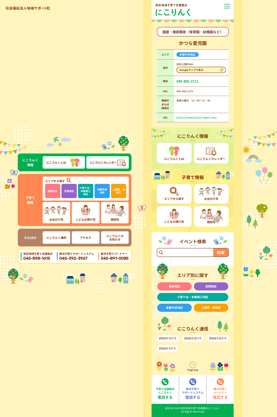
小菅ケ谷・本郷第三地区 (85, 191)
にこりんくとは (56, 162)
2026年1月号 (167, 348)
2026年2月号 (218, 338)
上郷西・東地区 (118, 191)
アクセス (85, 237)
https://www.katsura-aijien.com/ (196, 117)
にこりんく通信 (56, 237)
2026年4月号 (168, 338)
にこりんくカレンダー (103, 162)
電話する (165, 389)
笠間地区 (69, 191)
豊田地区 (53, 191)
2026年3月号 (193, 338)
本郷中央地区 (102, 191)
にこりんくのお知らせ (114, 237)
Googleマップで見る (191, 70)
